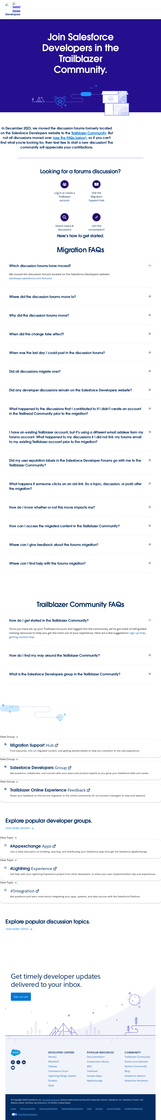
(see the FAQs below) (70, 138)
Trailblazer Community (88, 133)
